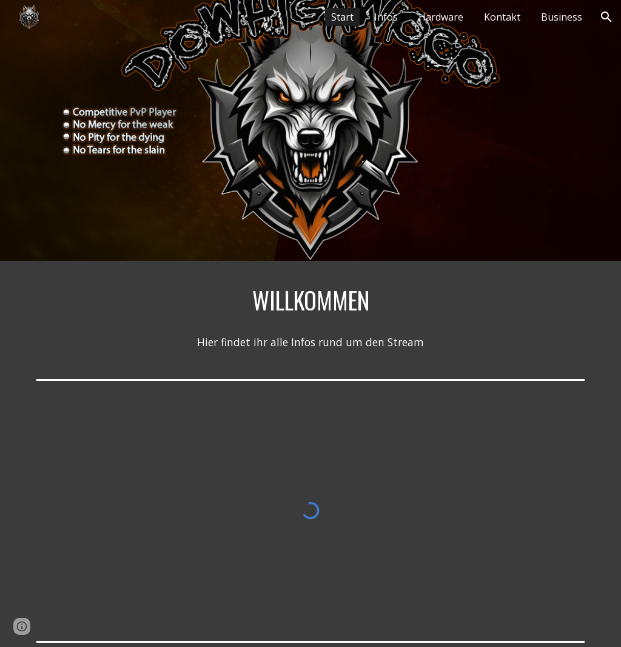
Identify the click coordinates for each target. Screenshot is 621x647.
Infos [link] (386, 17)
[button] (606, 17)
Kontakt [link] (502, 17)
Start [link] (342, 17)
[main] (310, 300)
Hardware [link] (440, 17)
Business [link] (561, 17)
